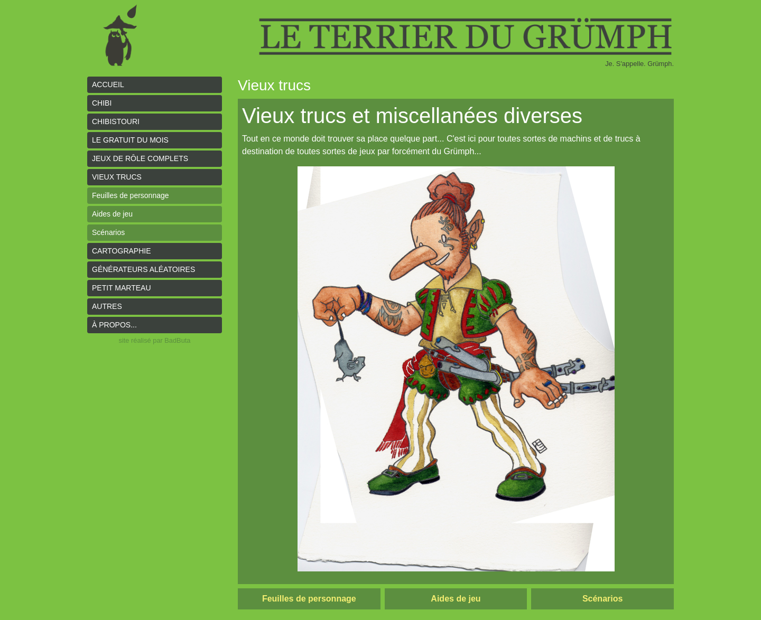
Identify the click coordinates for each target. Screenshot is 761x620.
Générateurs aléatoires (143, 269)
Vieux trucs (117, 177)
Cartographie (121, 251)
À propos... (114, 325)
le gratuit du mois (130, 140)
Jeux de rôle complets (140, 158)
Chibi (102, 103)
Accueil (108, 84)
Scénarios (108, 232)
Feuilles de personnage (130, 195)
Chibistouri (116, 121)
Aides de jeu (112, 214)
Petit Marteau (121, 288)
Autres (107, 306)
